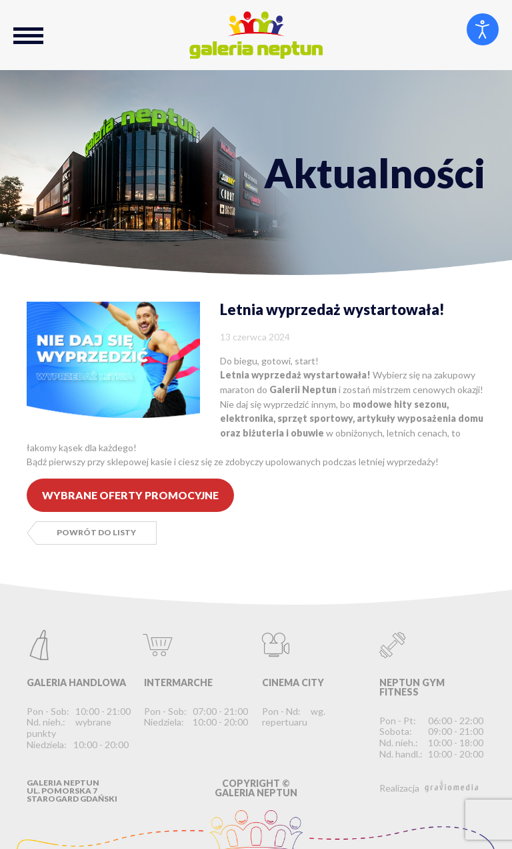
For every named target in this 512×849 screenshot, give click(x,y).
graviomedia (451, 785)
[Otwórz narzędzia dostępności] (483, 29)
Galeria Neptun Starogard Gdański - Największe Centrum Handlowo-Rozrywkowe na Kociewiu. (256, 35)
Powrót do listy (96, 532)
